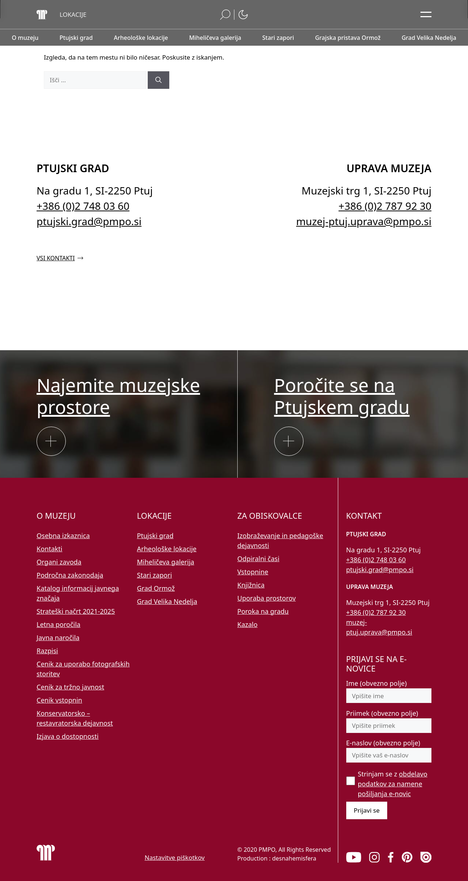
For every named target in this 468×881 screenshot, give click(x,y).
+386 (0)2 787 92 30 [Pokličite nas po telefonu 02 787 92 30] (385, 206)
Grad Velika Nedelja (167, 601)
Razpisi (47, 650)
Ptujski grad (155, 535)
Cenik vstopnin (59, 700)
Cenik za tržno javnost (70, 687)
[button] (73, 14)
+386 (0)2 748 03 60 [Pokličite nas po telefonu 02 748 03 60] (83, 206)
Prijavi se (367, 810)
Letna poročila (58, 624)
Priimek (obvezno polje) (382, 713)
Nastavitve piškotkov (175, 857)
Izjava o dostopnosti (68, 736)
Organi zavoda (59, 561)
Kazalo (247, 624)
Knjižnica (251, 585)
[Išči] (158, 80)
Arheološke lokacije (167, 548)
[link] (353, 857)
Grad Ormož (156, 588)
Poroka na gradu (262, 611)
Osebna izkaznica (63, 535)
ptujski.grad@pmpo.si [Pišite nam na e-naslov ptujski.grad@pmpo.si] (89, 221)
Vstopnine (252, 571)
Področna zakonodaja (70, 575)
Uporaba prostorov (266, 598)
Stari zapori (154, 575)
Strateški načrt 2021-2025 (76, 611)
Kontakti (50, 548)
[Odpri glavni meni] (425, 14)
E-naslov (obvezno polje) (383, 742)
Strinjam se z (392, 784)
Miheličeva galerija (166, 561)
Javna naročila (58, 637)
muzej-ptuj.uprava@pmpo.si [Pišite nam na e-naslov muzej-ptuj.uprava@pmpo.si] (363, 221)
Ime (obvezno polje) (376, 683)
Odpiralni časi (258, 558)
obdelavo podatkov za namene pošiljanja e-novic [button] (392, 784)
